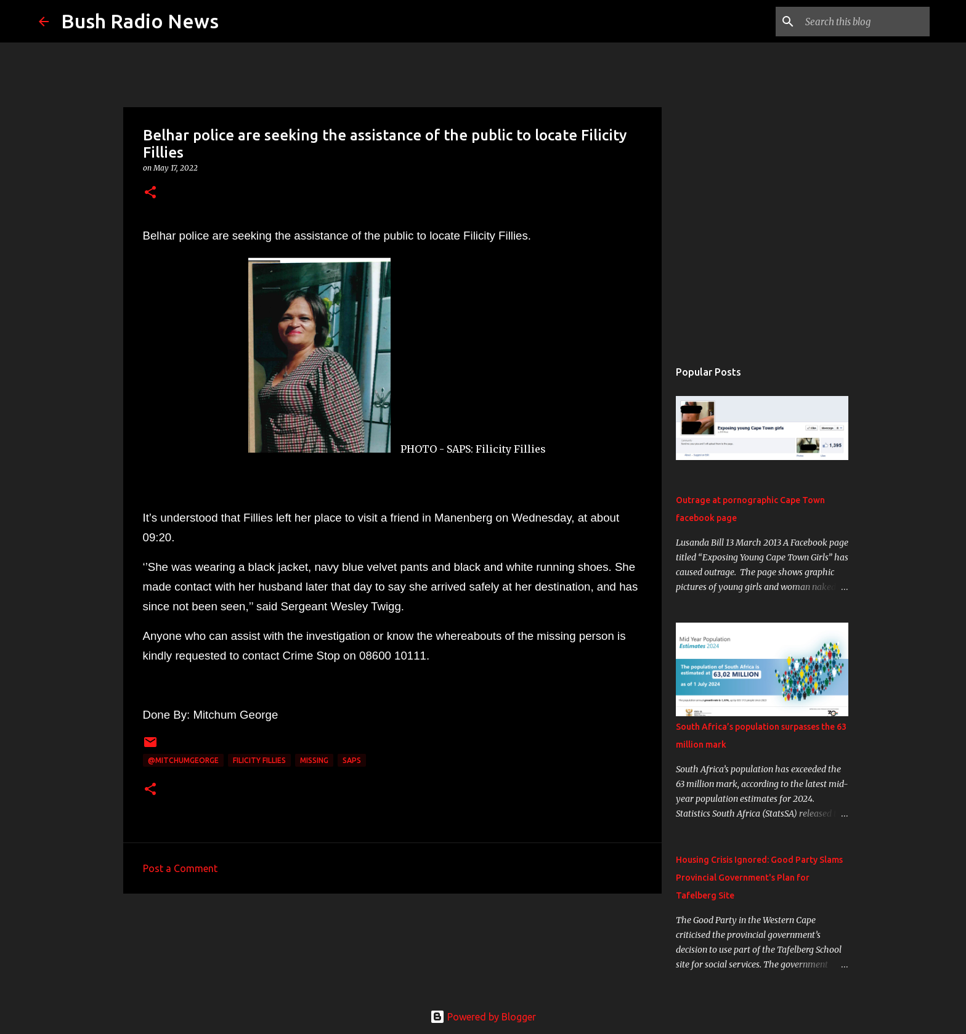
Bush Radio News (140, 21)
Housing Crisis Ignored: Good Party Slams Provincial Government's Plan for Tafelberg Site (759, 877)
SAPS (352, 760)
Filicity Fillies (259, 760)
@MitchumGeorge (183, 760)
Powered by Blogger (483, 1016)
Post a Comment (180, 868)
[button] (150, 193)
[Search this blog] (865, 21)
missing (314, 760)
